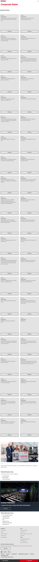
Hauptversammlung (5, 521)
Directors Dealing (5, 477)
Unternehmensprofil (5, 518)
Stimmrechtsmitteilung (6, 479)
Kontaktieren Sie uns (5, 524)
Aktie (3, 519)
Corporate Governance (6, 516)
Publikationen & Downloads (7, 522)
